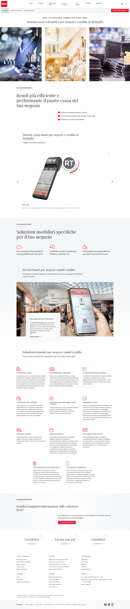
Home (31, 3)
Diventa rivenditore (54, 582)
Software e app (52, 4)
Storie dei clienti (85, 569)
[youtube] (112, 604)
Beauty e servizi (20, 564)
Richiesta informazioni (120, 10)
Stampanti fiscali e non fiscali (57, 564)
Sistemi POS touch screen (56, 562)
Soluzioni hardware (15, 10)
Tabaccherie (20, 567)
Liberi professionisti (21, 569)
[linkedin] (109, 604)
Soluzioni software (29, 10)
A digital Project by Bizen (79, 604)
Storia (18, 577)
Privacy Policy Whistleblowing (62, 604)
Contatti (88, 3)
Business (83, 564)
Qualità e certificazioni (23, 582)
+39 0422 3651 (86, 582)
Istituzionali (84, 559)
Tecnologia (84, 562)
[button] (122, 4)
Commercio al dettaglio (72, 18)
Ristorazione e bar (21, 559)
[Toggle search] (126, 4)
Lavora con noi (53, 587)
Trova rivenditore (54, 579)
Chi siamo (78, 4)
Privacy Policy (29, 604)
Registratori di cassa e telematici (58, 559)
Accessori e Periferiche (55, 569)
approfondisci (36, 336)
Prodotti (40, 3)
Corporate (19, 579)
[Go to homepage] (4, 4)
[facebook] (106, 604)
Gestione (83, 567)
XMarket (99, 3)
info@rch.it (88, 584)
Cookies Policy (38, 604)
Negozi (5, 10)
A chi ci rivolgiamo (65, 4)
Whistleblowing (48, 604)
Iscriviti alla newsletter (55, 584)
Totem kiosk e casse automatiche (59, 567)
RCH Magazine (86, 556)
